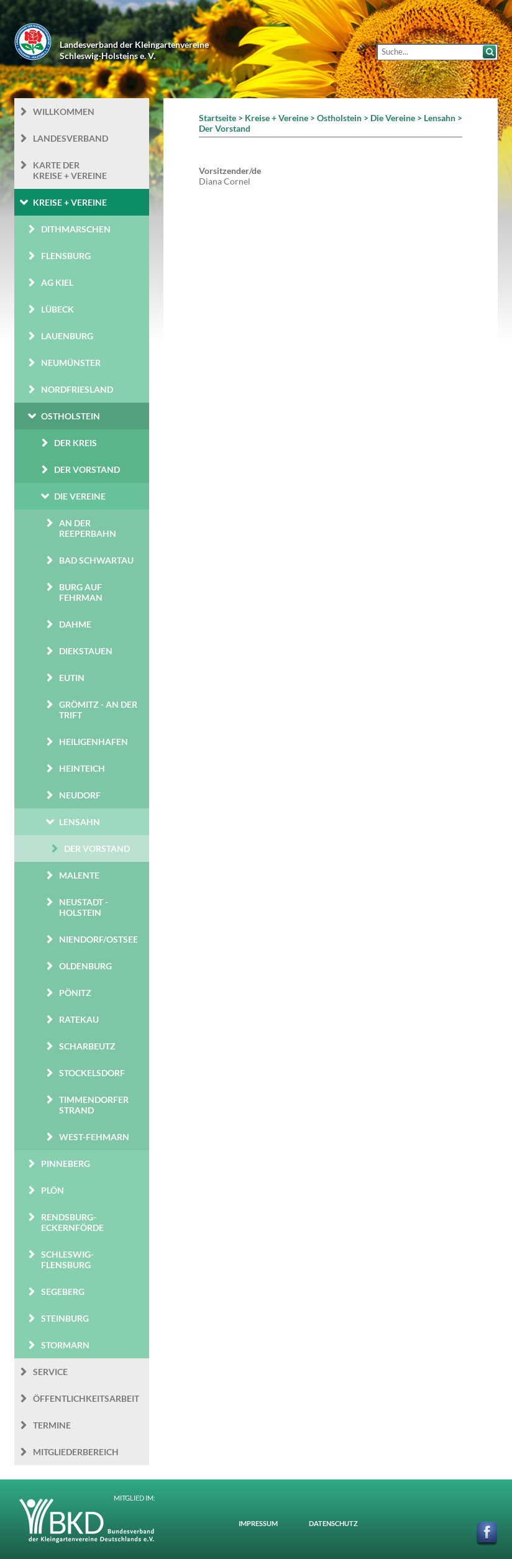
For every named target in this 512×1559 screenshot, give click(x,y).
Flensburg (66, 255)
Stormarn (65, 1345)
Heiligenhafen (93, 741)
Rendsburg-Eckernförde (72, 1222)
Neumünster (71, 362)
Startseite (217, 117)
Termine (52, 1425)
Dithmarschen (76, 229)
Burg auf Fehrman (81, 592)
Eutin (72, 677)
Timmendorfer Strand (94, 1104)
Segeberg (63, 1291)
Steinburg (65, 1318)
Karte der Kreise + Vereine (70, 170)
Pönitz (75, 992)
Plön (52, 1190)
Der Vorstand (87, 469)
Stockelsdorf (92, 1073)
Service (50, 1371)
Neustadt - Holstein (83, 907)
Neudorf (80, 795)
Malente (79, 875)
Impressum (258, 1523)
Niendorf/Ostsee (98, 939)
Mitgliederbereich (76, 1452)
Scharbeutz (87, 1046)
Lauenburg (67, 336)
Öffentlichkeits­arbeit (86, 1398)
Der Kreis (75, 442)
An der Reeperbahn (87, 528)
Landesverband (70, 138)
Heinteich (82, 768)
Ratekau (79, 1019)
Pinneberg (65, 1163)
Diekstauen (85, 651)
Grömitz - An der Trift (98, 709)
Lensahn (79, 821)
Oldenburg (85, 966)
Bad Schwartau (96, 560)
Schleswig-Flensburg (67, 1259)
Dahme (75, 624)
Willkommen (63, 111)
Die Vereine (80, 496)
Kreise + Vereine (70, 202)
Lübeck (57, 309)
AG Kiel (57, 282)
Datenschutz (333, 1523)
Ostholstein (70, 416)
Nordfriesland (77, 389)
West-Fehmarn (94, 1137)
